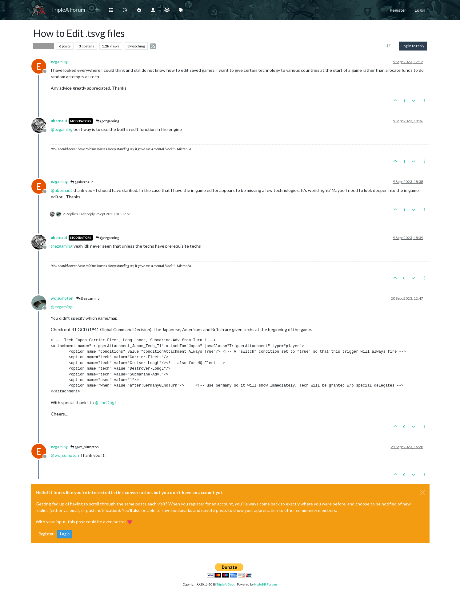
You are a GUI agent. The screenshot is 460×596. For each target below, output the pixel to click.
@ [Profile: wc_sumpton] (65, 455)
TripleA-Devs (226, 584)
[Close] (422, 492)
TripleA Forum (68, 9)
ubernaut (59, 121)
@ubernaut (81, 182)
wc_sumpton (62, 298)
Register (46, 534)
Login (65, 534)
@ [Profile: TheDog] (104, 402)
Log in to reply (413, 45)
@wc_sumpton (84, 446)
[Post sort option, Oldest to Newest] (388, 46)
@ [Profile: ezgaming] (62, 129)
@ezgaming (107, 121)
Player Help (44, 46)
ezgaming (59, 61)
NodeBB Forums (266, 584)
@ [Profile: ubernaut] (61, 190)
